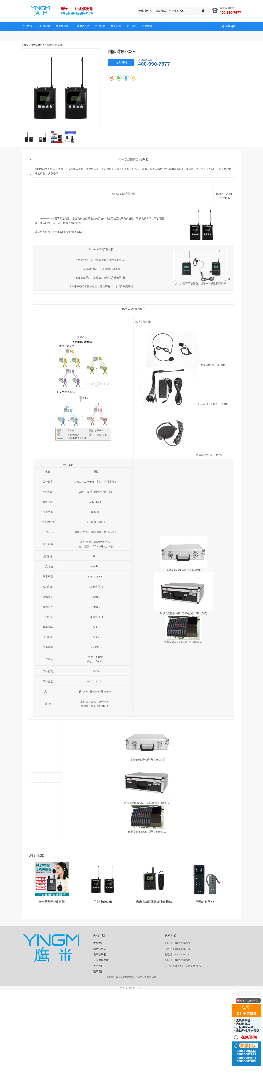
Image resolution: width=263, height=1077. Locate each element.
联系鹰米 (147, 26)
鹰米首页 (27, 26)
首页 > (28, 44)
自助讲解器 (99, 954)
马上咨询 (121, 62)
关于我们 (98, 965)
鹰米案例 (116, 26)
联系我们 (98, 971)
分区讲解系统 (81, 26)
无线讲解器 (44, 26)
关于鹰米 (131, 26)
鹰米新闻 (100, 26)
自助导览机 (62, 26)
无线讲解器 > (39, 44)
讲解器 (144, 159)
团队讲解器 (99, 948)
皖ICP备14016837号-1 (131, 988)
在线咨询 (229, 26)
